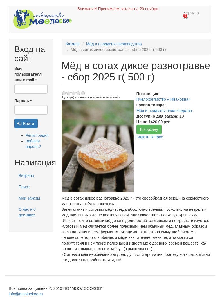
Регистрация (37, 135)
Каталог (73, 44)
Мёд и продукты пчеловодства (114, 44)
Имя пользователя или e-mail (28, 74)
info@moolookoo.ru (26, 294)
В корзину (149, 129)
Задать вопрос (149, 137)
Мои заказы (29, 198)
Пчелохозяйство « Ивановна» (163, 99)
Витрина (26, 175)
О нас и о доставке (27, 212)
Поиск (24, 187)
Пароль (23, 100)
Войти (25, 123)
